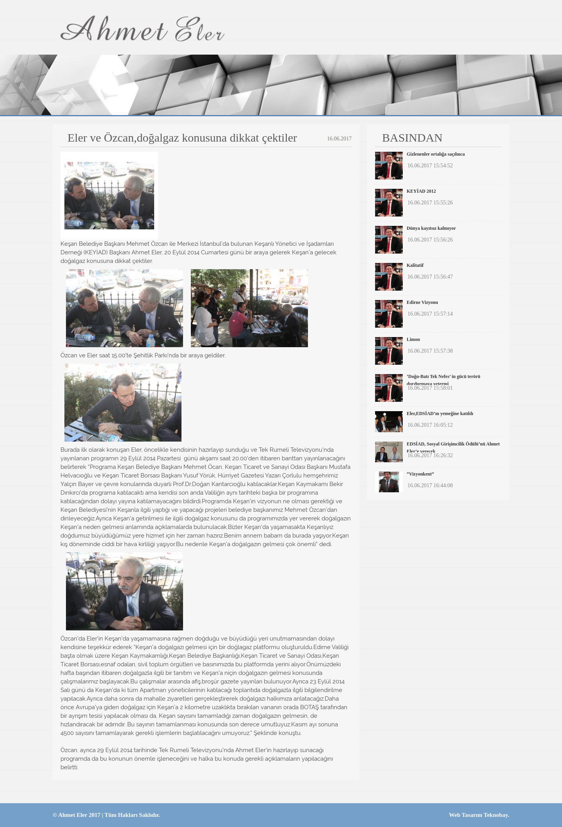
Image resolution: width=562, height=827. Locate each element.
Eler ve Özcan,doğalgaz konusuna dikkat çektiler (182, 138)
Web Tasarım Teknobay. (479, 815)
